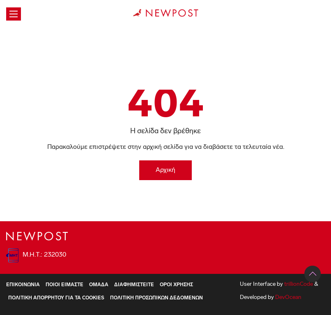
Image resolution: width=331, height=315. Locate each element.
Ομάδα (98, 285)
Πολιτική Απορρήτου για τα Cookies (56, 298)
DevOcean (288, 297)
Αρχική (165, 170)
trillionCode (298, 284)
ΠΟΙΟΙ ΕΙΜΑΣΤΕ (64, 285)
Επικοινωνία (23, 285)
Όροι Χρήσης (176, 285)
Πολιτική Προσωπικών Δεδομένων (156, 298)
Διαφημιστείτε (134, 285)
